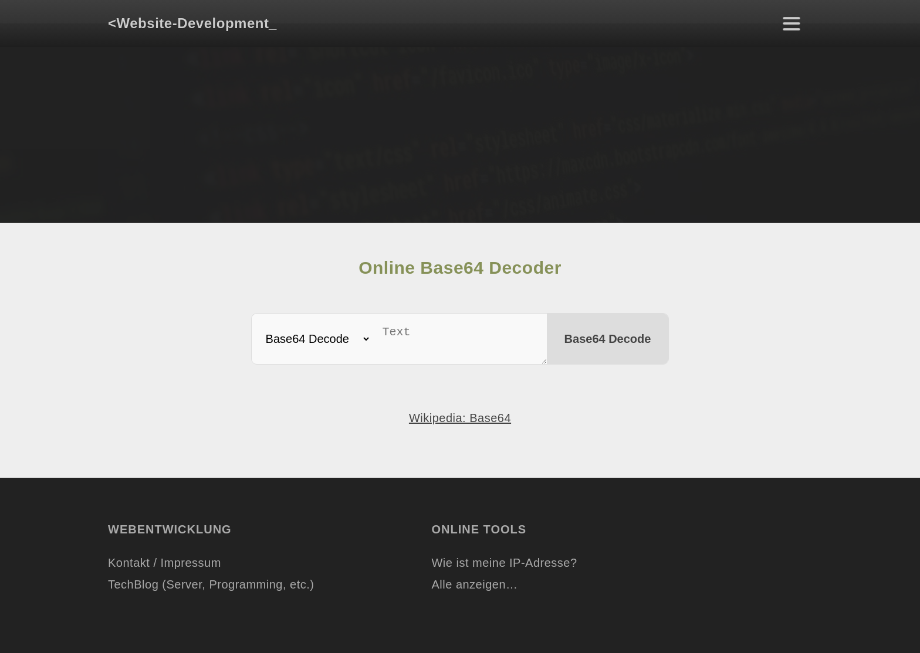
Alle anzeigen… (474, 589)
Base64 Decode (612, 341)
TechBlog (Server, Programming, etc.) (211, 589)
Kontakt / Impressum (164, 567)
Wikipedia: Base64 (460, 422)
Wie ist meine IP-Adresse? (504, 567)
